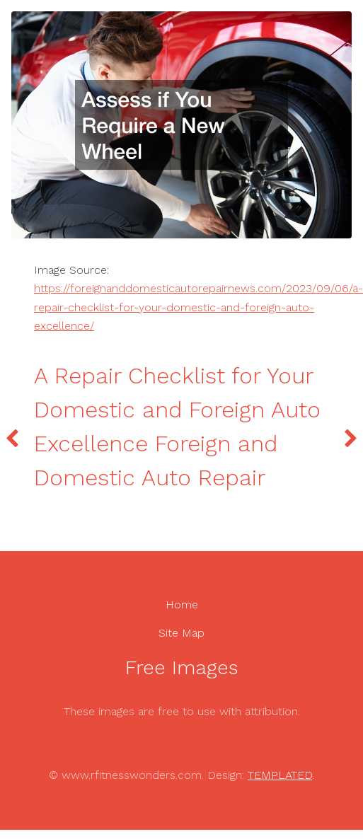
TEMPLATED (280, 775)
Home (182, 604)
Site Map (181, 633)
